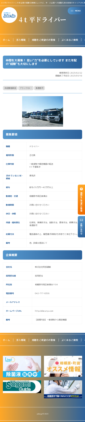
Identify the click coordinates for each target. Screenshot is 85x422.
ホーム (6, 39)
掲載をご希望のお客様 (43, 39)
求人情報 (21, 39)
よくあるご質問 (70, 39)
